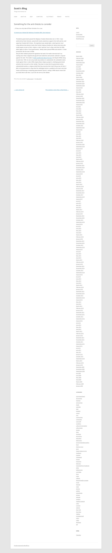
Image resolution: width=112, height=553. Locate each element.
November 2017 (80, 192)
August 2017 (79, 199)
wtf (77, 524)
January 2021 (79, 142)
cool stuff (78, 421)
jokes (77, 468)
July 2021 (78, 132)
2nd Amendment (80, 396)
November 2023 (80, 83)
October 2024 (79, 73)
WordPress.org (80, 38)
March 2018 (79, 184)
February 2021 (80, 140)
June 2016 (78, 228)
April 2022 (78, 113)
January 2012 (79, 335)
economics (79, 436)
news (77, 487)
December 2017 (80, 190)
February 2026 (80, 58)
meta (77, 476)
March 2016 (79, 234)
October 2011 (79, 342)
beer (77, 409)
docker (78, 430)
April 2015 (78, 258)
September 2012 (80, 319)
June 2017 (78, 203)
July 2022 (78, 106)
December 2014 (80, 266)
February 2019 (80, 161)
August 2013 (79, 300)
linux (77, 474)
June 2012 (78, 325)
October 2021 (79, 125)
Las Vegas (78, 472)
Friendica (78, 535)
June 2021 (78, 134)
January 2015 (79, 264)
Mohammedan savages (82, 480)
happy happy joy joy (81, 451)
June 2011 (78, 350)
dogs (77, 432)
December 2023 (80, 81)
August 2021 (79, 129)
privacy (78, 495)
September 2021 (80, 127)
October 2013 (79, 295)
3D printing (79, 398)
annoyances (79, 403)
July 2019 (78, 150)
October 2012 (79, 316)
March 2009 (79, 382)
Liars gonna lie (19, 90)
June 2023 (78, 90)
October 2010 (79, 356)
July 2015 (78, 251)
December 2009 (80, 367)
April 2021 (78, 138)
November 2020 (80, 144)
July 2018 (78, 176)
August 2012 (79, 321)
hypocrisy (78, 461)
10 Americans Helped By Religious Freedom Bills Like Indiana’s (32, 32)
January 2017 (79, 213)
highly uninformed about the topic (42, 58)
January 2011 (79, 354)
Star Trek (78, 510)
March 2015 (79, 260)
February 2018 (80, 186)
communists (79, 417)
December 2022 (80, 98)
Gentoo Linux (79, 447)
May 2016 (78, 230)
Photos (67, 16)
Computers (39, 16)
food (77, 445)
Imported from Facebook (82, 466)
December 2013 (80, 291)
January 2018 (79, 188)
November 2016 (80, 218)
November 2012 (80, 314)
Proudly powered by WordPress (21, 545)
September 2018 (80, 171)
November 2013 (80, 293)
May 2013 (78, 302)
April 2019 (78, 157)
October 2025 (79, 60)
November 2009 (80, 369)
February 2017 (80, 211)
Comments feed (80, 36)
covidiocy (78, 424)
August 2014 (79, 274)
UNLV (77, 518)
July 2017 (78, 201)
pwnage (78, 497)
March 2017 (79, 209)
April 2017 (78, 207)
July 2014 (78, 277)
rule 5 (77, 503)
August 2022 (79, 104)
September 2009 (80, 371)
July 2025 (78, 66)
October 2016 (79, 220)
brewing (78, 411)
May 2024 (78, 75)
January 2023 (79, 96)
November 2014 (80, 268)
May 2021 (78, 136)
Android (78, 400)
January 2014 (79, 289)
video (77, 520)
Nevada (78, 484)
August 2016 (79, 224)
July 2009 (78, 373)
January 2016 (79, 239)
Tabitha (78, 514)
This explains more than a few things (57, 90)
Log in (77, 32)
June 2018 (78, 178)
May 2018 (78, 180)
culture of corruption (81, 426)
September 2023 (80, 85)
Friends (59, 16)
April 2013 (78, 304)
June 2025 (78, 69)
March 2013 (79, 306)
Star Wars (78, 512)
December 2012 (80, 312)
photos (78, 489)
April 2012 (78, 329)
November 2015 (80, 243)
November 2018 (80, 167)
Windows (78, 522)
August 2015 (79, 249)
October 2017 (79, 195)
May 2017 (78, 205)
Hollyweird (79, 457)
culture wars (30, 79)
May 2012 (78, 327)
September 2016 (80, 222)
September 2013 (80, 298)
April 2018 (78, 182)
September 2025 (80, 62)
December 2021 (80, 121)
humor (78, 459)
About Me (23, 16)
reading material (80, 501)
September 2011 (80, 344)
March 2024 (79, 77)
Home (15, 16)
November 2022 (80, 100)
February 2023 (80, 94)
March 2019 (79, 159)
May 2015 (78, 256)
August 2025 (79, 64)
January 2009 (79, 386)
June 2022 (78, 108)
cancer (78, 413)
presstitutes (79, 493)
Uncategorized (80, 516)
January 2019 (79, 163)
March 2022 (79, 115)
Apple (77, 405)
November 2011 (80, 340)
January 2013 (79, 310)
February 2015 (80, 262)
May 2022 (78, 111)
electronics (79, 440)
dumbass (78, 434)
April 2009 (78, 379)
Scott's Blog (20, 8)
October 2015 (79, 245)
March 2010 (79, 361)
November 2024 (80, 71)
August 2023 (79, 87)
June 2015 (78, 253)
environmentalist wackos (82, 442)
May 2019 (78, 155)
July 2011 (78, 348)
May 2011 (78, 352)
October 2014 (79, 270)
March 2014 (79, 285)
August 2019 (79, 148)
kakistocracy (79, 470)
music (77, 482)
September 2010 (80, 358)
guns (77, 449)
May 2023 (78, 92)
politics (78, 491)
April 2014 (78, 283)
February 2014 (80, 287)
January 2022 (79, 119)
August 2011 (79, 346)
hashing (78, 455)
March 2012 (79, 331)
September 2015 (80, 247)
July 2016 (78, 226)
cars (77, 415)
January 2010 (79, 365)
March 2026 (79, 56)
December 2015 (80, 241)
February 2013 (80, 308)
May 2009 (78, 377)
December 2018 (80, 165)
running (78, 505)
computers (79, 419)
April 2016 (78, 232)
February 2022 (80, 117)
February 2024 (80, 79)
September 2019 (80, 146)
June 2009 (78, 375)
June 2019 (78, 153)
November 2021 (80, 123)
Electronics (49, 16)
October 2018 (79, 169)
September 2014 (80, 272)
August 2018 (79, 174)
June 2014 (78, 279)
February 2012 (80, 333)
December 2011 (80, 337)
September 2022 (80, 102)
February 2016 (80, 237)
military (78, 478)
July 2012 (78, 323)
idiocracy (78, 463)
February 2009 (80, 384)
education (78, 438)
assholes (78, 407)
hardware (78, 453)
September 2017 (80, 197)
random (78, 499)
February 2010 (80, 363)
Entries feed (79, 34)
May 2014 (78, 281)
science (78, 508)
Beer (31, 16)
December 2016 (80, 216)
